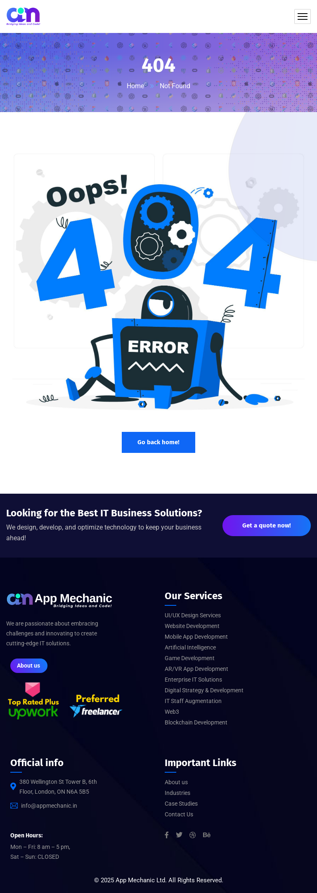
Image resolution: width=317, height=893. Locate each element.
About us (176, 782)
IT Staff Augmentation (193, 701)
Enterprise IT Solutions (193, 679)
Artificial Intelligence (190, 647)
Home (135, 86)
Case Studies (181, 803)
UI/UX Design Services (193, 615)
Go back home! (158, 442)
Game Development (190, 658)
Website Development (192, 626)
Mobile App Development (196, 636)
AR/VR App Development (196, 669)
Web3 (172, 711)
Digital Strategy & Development (204, 690)
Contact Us (179, 814)
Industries (177, 793)
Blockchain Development (196, 722)
